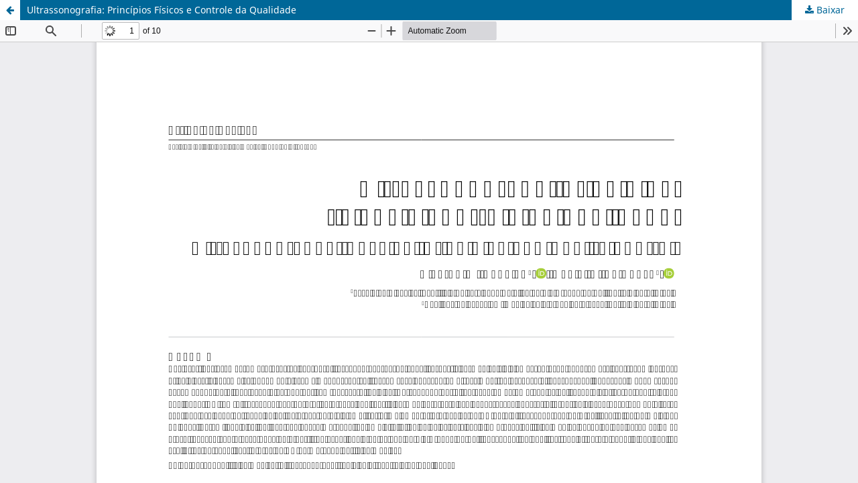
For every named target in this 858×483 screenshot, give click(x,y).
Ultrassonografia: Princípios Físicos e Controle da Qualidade (161, 9)
